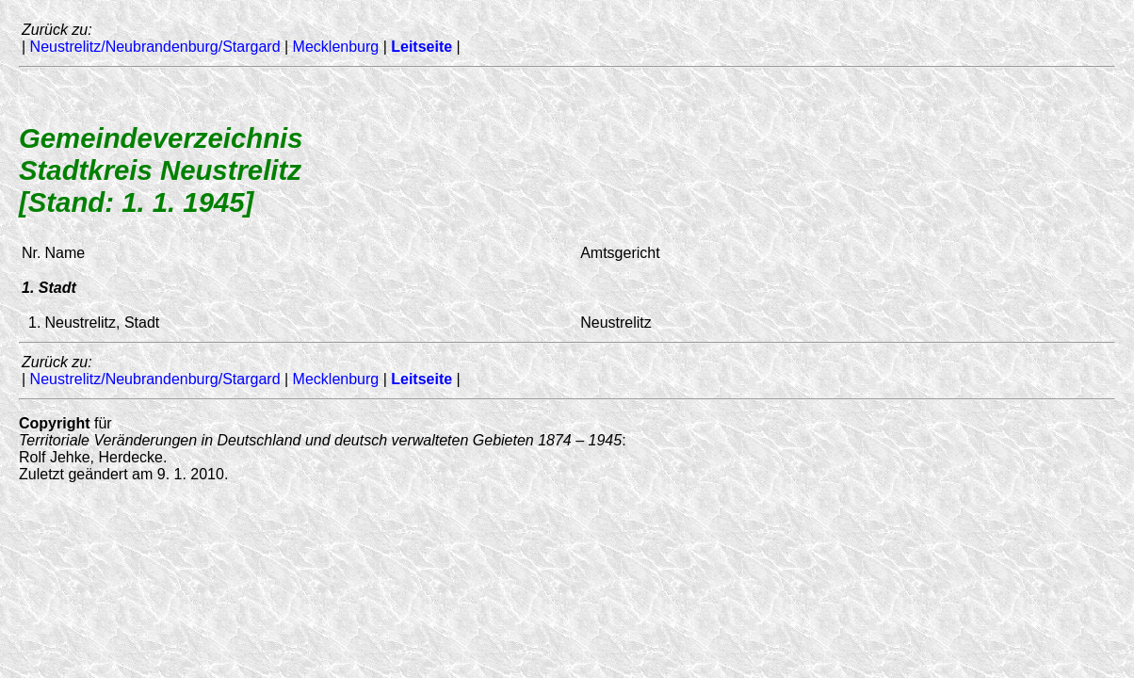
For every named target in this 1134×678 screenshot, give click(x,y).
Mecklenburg (336, 47)
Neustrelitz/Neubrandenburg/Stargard (155, 47)
